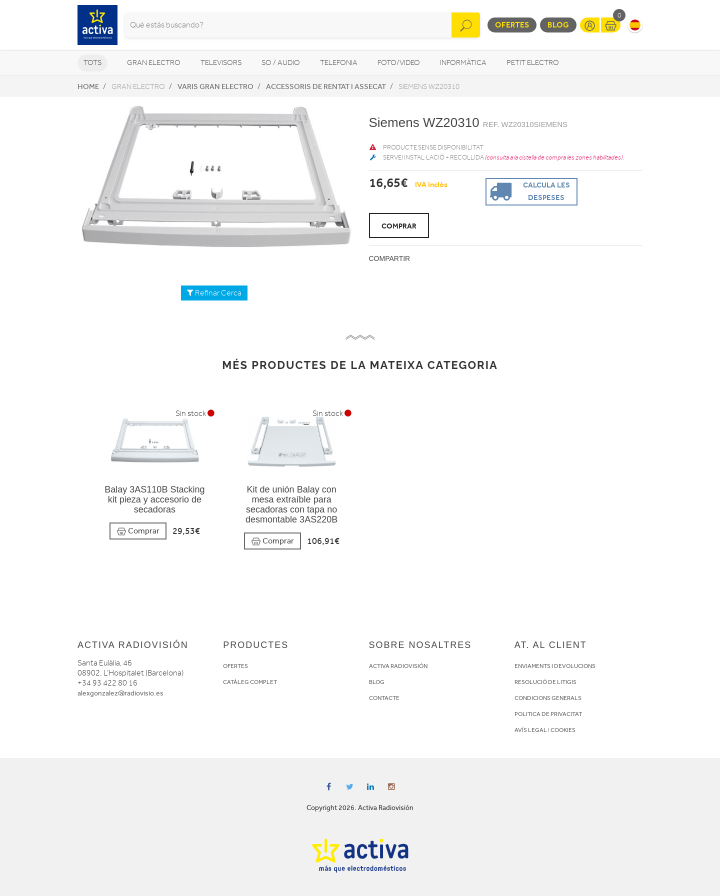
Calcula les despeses (528, 190)
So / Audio (281, 62)
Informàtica (463, 62)
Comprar (138, 531)
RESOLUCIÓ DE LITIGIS (545, 682)
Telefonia (339, 62)
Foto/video (399, 62)
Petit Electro (532, 62)
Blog (558, 25)
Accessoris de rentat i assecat (326, 86)
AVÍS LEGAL (530, 730)
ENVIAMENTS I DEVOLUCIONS (555, 666)
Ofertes (512, 25)
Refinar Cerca (214, 293)
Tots (93, 62)
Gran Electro (153, 62)
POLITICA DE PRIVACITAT (548, 714)
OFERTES (235, 666)
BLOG (376, 682)
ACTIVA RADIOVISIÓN (398, 666)
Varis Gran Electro (216, 86)
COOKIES (563, 730)
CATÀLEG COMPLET (250, 682)
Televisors (221, 62)
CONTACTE (384, 698)
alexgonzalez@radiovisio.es (121, 693)
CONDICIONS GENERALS (548, 698)
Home (88, 86)
